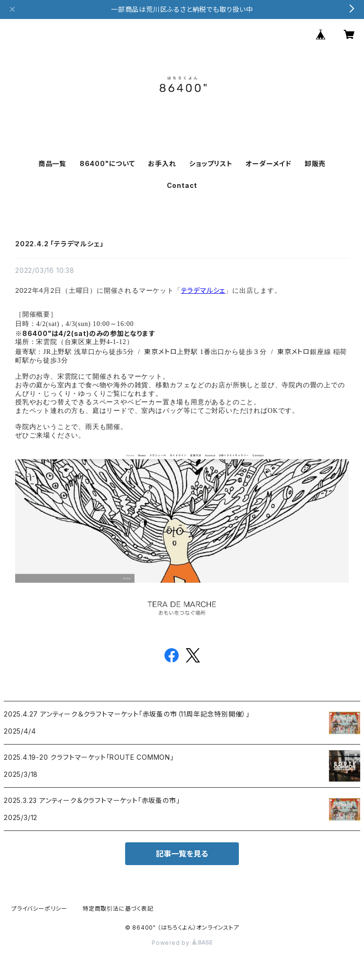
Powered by (182, 942)
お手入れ (162, 163)
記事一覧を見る (182, 853)
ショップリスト (211, 163)
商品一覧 (52, 163)
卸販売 (315, 163)
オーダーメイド (268, 163)
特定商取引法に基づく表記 (118, 908)
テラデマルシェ (203, 290)
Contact (182, 185)
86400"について (107, 163)
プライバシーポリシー (39, 908)
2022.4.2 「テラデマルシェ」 (59, 244)
